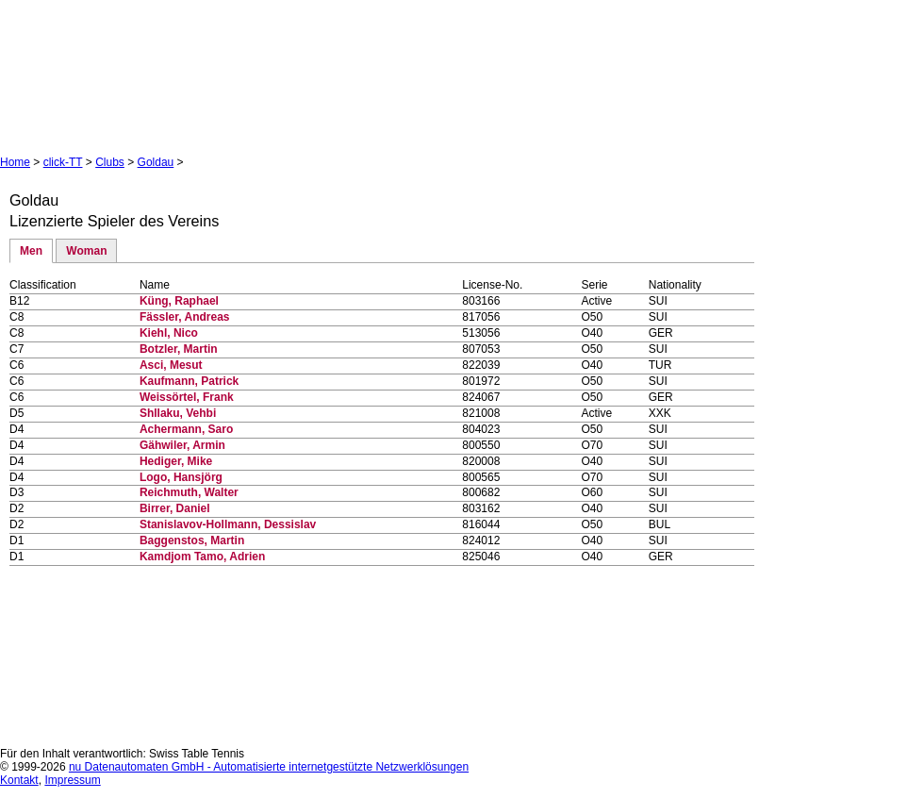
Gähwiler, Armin (182, 445)
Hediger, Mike (176, 461)
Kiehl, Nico (169, 333)
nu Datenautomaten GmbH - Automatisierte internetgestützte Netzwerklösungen (269, 766)
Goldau (156, 162)
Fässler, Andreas (185, 317)
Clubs (109, 162)
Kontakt (19, 780)
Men (31, 251)
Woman (86, 251)
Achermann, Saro (186, 429)
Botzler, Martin (179, 349)
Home (15, 162)
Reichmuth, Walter (189, 492)
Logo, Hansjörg (181, 477)
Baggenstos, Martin (192, 540)
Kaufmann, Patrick (189, 381)
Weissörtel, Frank (187, 397)
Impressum (72, 780)
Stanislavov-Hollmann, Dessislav (228, 524)
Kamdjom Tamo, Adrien (202, 556)
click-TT (63, 162)
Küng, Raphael (179, 301)
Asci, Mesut (171, 365)
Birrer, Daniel (175, 508)
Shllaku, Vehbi (178, 413)
